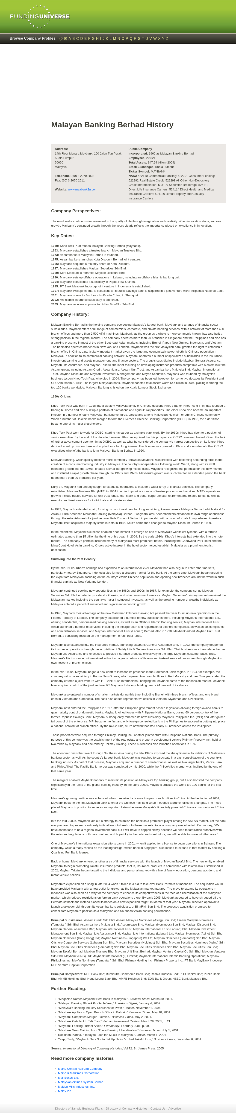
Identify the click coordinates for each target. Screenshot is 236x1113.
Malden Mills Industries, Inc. (76, 1086)
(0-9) (63, 39)
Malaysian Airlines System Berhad (80, 1082)
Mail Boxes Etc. (68, 1077)
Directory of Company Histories (126, 1108)
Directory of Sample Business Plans (79, 1108)
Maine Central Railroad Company (80, 1068)
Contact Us (157, 1108)
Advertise (174, 1108)
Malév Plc (64, 1091)
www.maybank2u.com (82, 189)
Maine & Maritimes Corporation (78, 1073)
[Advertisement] (138, 84)
